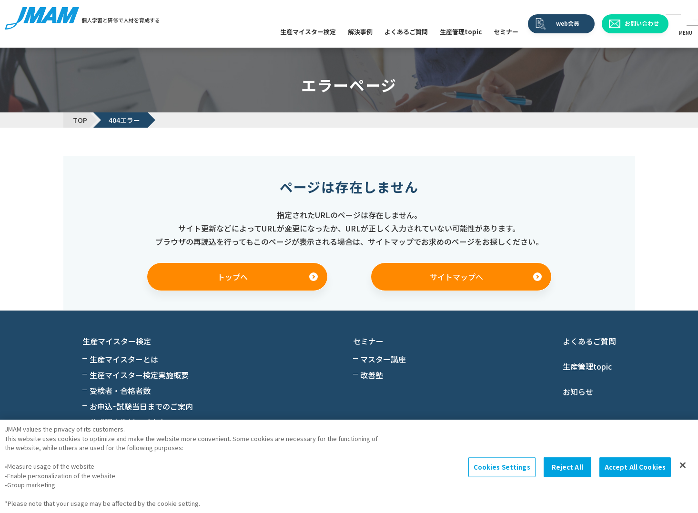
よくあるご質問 (406, 31)
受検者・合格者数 (120, 390)
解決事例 (360, 31)
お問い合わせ (642, 23)
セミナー (506, 31)
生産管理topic (461, 31)
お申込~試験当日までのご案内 (141, 406)
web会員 (567, 23)
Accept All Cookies (635, 467)
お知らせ (578, 391)
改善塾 (371, 375)
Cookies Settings (502, 467)
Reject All (567, 467)
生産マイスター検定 (308, 31)
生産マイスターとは (124, 359)
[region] (349, 466)
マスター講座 (383, 359)
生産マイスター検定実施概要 (139, 375)
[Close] (682, 465)
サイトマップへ (456, 276)
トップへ (232, 276)
